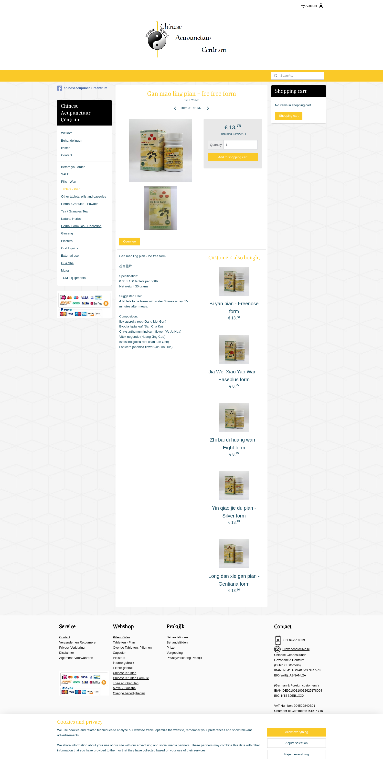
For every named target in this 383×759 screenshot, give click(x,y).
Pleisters (119, 658)
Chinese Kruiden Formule (131, 678)
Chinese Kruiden (124, 673)
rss (195, 749)
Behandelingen (71, 140)
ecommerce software (211, 749)
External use (70, 255)
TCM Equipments (73, 278)
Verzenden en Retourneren (78, 642)
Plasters (67, 241)
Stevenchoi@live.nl (295, 649)
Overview (129, 241)
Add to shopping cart (232, 157)
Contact (66, 155)
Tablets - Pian (70, 189)
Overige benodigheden (129, 693)
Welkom (67, 133)
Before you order (73, 167)
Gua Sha (67, 263)
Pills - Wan (68, 181)
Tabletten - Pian (124, 642)
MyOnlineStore (249, 749)
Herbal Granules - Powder (79, 204)
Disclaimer (66, 652)
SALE (65, 174)
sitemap (186, 749)
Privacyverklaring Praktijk (184, 658)
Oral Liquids (69, 248)
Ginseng (67, 233)
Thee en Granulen (125, 683)
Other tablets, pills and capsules (83, 196)
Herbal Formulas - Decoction (81, 226)
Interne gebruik (123, 662)
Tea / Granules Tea (74, 211)
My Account (312, 6)
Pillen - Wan (121, 637)
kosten (65, 148)
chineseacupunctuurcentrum (82, 88)
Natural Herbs (71, 219)
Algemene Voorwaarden (76, 658)
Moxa (65, 270)
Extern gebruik (123, 668)
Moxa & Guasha (124, 688)
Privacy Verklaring (72, 647)
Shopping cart (288, 115)
